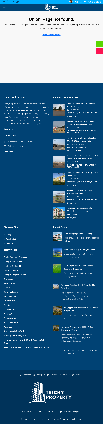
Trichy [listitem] (7, 235)
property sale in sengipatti (15, 336)
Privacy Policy (27, 412)
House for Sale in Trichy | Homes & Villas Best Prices (26, 348)
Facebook (25, 375)
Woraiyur (8, 314)
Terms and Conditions (47, 412)
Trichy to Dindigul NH (13, 266)
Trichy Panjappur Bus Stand (15, 257)
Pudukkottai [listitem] (10, 239)
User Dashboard (11, 270)
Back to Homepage (52, 35)
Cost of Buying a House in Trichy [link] (78, 234)
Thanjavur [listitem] (9, 243)
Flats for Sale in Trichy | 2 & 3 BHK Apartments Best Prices (25, 341)
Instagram (39, 375)
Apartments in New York (14, 331)
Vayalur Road (9, 283)
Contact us (8, 152)
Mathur (7, 288)
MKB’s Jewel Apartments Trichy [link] (79, 208)
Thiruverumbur (10, 309)
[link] (57, 236)
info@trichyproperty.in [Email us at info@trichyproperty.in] (16, 146)
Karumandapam (11, 292)
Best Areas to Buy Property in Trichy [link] (79, 250)
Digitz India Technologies (72, 419)
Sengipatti (8, 305)
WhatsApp (78, 375)
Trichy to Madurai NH (13, 262)
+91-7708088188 (92, 1)
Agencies (8, 327)
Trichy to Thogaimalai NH (15, 275)
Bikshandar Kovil (11, 322)
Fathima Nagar (10, 296)
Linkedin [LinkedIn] (52, 375)
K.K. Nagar (8, 279)
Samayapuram (10, 318)
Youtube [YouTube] (64, 375)
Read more (8, 129)
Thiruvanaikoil (10, 301)
